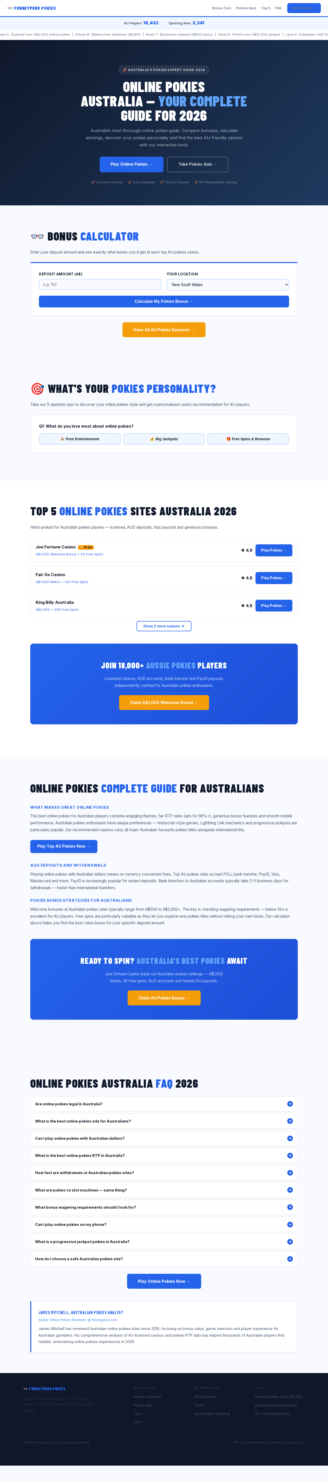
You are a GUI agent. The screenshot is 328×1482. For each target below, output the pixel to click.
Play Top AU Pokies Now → (63, 846)
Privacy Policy (205, 1397)
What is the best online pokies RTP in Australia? (164, 1155)
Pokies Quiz (246, 8)
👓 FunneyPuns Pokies (31, 8)
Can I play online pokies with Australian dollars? (164, 1138)
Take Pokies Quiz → (197, 164)
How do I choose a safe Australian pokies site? (164, 1259)
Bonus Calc (221, 8)
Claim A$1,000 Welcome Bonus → (164, 702)
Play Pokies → (274, 550)
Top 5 (265, 8)
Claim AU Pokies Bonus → (164, 997)
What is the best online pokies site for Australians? (164, 1121)
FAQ (278, 8)
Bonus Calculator (148, 1397)
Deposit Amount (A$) (60, 274)
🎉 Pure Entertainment (79, 439)
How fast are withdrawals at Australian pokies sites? (164, 1173)
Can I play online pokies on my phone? (164, 1224)
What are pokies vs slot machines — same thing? (164, 1190)
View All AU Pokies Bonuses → (164, 329)
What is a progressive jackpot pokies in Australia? (164, 1242)
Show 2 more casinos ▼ (164, 626)
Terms (199, 1405)
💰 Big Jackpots (164, 439)
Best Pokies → (304, 8)
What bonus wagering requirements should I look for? (164, 1207)
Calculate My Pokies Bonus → (164, 301)
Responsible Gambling (212, 1413)
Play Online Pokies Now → (164, 1281)
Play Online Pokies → (131, 164)
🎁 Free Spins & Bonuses (248, 439)
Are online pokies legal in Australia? (164, 1104)
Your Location (182, 274)
